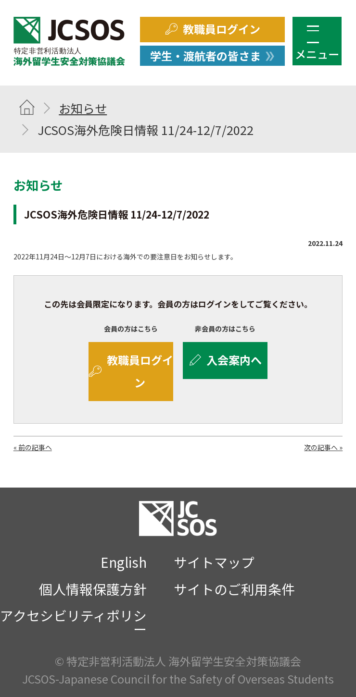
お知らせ (83, 108)
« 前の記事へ (32, 447)
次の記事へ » (323, 447)
